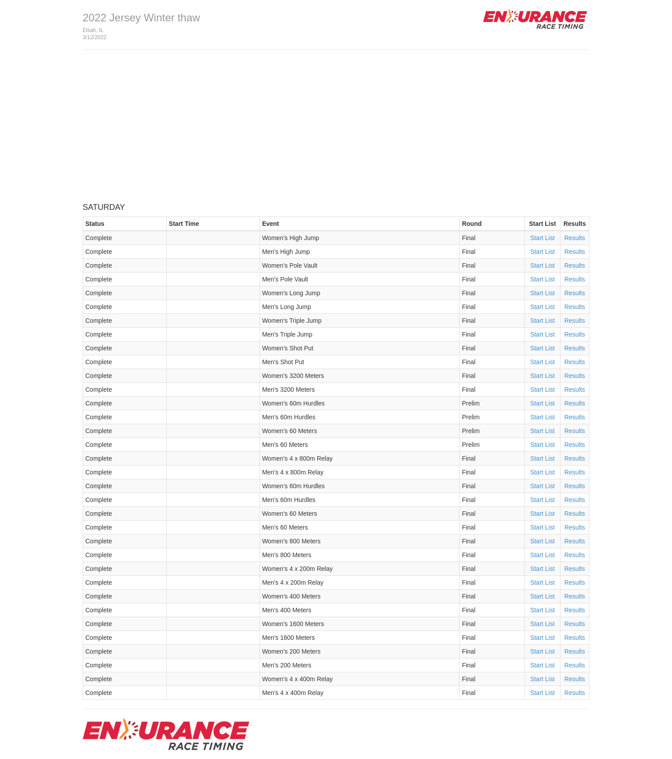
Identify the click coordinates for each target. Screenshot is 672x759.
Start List (542, 237)
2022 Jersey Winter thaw (141, 18)
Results (574, 237)
